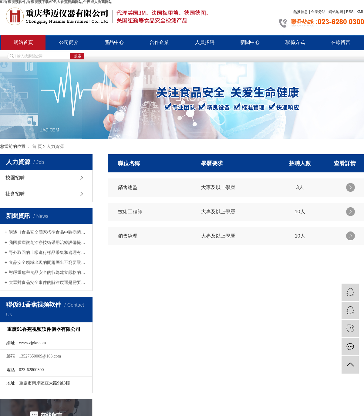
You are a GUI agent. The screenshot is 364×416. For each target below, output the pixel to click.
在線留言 (340, 42)
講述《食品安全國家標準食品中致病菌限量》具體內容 (48, 232)
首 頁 (37, 146)
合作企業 (159, 42)
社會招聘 (15, 193)
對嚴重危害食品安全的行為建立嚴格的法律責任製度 (48, 272)
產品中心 (114, 42)
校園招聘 (15, 177)
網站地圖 (336, 12)
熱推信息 (300, 12)
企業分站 (318, 12)
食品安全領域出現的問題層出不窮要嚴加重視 (48, 262)
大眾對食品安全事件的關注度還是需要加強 (48, 282)
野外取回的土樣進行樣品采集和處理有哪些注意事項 (48, 252)
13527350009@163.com (40, 356)
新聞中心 (250, 42)
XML (360, 12)
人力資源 (55, 146)
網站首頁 (23, 42)
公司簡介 (69, 42)
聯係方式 (295, 42)
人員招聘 (204, 42)
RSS (350, 12)
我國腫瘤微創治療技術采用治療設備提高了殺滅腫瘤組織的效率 (48, 242)
